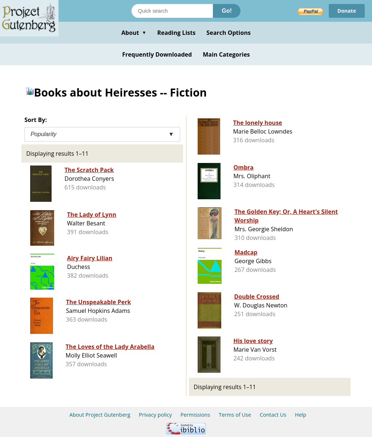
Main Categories (226, 54)
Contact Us (273, 414)
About (133, 32)
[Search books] (172, 11)
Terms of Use (235, 414)
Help (300, 414)
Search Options (228, 33)
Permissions (195, 414)
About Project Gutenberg (99, 414)
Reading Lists (176, 33)
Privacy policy (155, 414)
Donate (346, 10)
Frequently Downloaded (157, 54)
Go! (227, 11)
